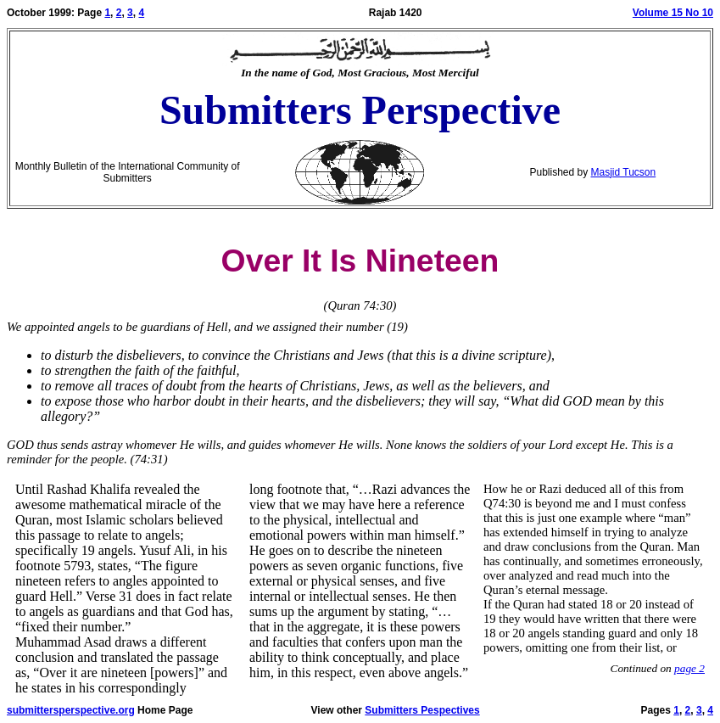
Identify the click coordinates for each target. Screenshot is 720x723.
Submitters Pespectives (422, 710)
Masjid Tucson (623, 172)
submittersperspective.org (71, 710)
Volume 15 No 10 (673, 13)
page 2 (689, 668)
